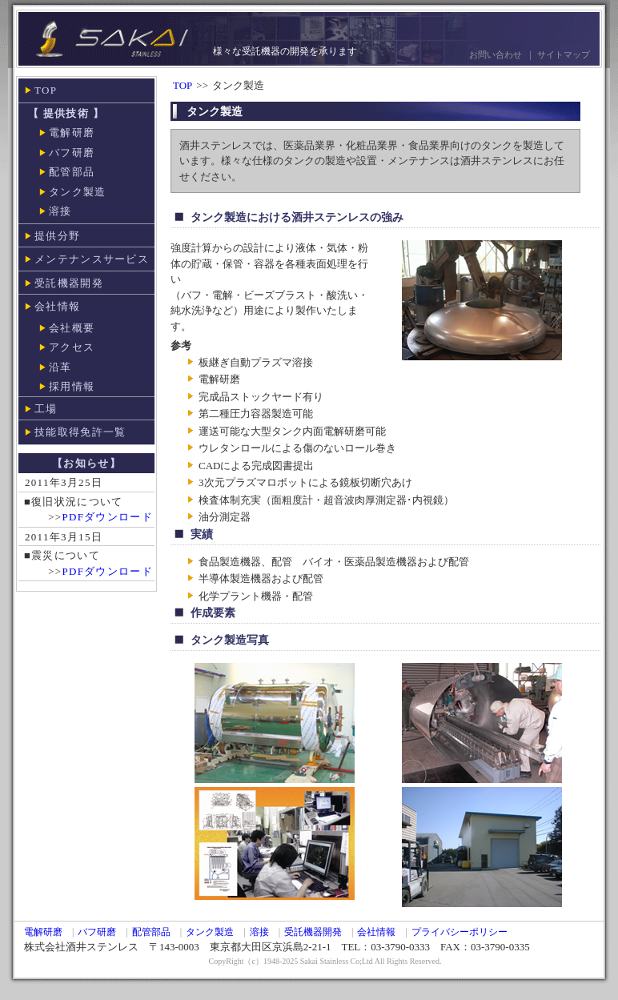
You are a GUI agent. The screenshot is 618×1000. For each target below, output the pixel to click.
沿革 (60, 367)
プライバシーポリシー (459, 932)
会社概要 (71, 328)
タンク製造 (77, 192)
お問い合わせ (495, 54)
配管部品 (71, 172)
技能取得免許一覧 (80, 432)
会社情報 (57, 306)
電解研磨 (71, 133)
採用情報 (71, 386)
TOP (45, 90)
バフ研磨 (71, 153)
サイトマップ (563, 54)
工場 (46, 409)
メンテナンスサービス (91, 259)
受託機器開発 (68, 283)
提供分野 (57, 236)
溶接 (60, 211)
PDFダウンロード (107, 517)
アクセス (71, 347)
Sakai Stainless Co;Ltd (336, 961)
